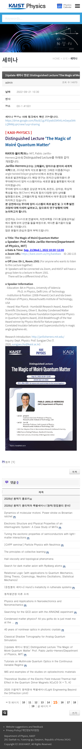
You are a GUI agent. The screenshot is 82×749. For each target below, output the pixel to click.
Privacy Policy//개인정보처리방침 (22, 730)
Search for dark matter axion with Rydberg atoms (33, 565)
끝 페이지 (44, 706)
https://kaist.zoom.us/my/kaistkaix (41, 253)
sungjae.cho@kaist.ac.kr (25, 344)
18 (74, 702)
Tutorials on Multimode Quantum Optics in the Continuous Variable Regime (38, 662)
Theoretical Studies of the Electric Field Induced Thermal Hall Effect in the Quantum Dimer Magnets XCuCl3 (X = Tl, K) (40, 680)
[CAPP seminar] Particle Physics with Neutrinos (32, 544)
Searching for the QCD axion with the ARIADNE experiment (38, 611)
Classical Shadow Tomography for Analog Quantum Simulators (34, 638)
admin (9, 82)
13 (42, 702)
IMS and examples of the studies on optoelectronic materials (40, 671)
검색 (4, 712)
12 (36, 702)
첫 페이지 (12, 702)
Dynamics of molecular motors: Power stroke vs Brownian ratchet (38, 514)
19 (32, 706)
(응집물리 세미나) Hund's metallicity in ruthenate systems (37, 587)
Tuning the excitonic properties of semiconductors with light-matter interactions (40, 535)
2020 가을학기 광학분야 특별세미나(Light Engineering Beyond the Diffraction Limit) (40, 691)
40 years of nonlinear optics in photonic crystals (32, 629)
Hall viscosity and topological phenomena (28, 558)
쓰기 (74, 713)
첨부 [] (10, 462)
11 (29, 702)
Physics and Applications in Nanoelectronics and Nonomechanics (33, 602)
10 (23, 702)
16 (62, 702)
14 (48, 702)
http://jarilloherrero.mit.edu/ (48, 336)
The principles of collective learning (25, 551)
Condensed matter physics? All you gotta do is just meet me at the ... (40, 620)
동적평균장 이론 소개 (16, 594)
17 (68, 702)
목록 (74, 471)
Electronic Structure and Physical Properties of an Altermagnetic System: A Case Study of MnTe (33, 525)
